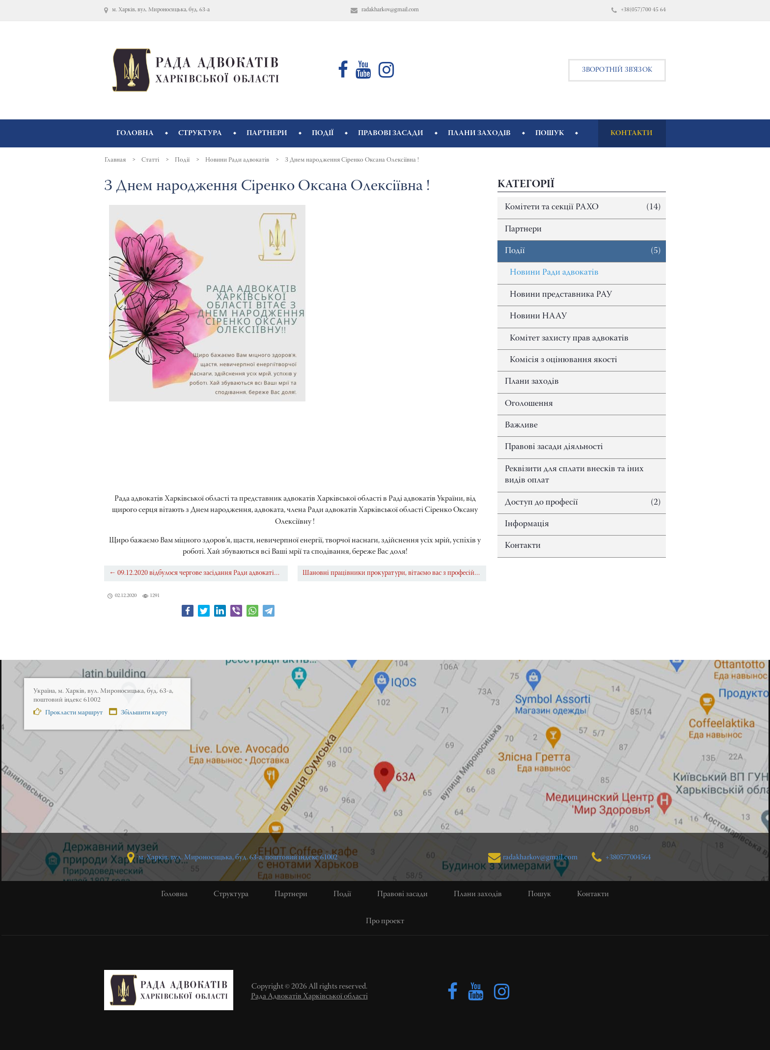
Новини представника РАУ (561, 294)
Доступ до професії (583, 503)
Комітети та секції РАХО (583, 207)
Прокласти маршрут (64, 714)
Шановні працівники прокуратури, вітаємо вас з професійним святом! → (394, 573)
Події (583, 251)
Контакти (523, 545)
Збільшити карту (136, 714)
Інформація (527, 524)
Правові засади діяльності (554, 447)
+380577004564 (622, 857)
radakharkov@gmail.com (529, 857)
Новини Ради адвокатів (554, 272)
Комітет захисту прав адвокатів (569, 338)
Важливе (521, 425)
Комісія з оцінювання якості (563, 360)
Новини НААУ (538, 316)
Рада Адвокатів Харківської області (309, 996)
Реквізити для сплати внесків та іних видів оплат (574, 475)
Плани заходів (532, 381)
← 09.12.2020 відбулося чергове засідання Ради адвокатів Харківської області (198, 573)
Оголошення (529, 403)
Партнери (523, 229)
